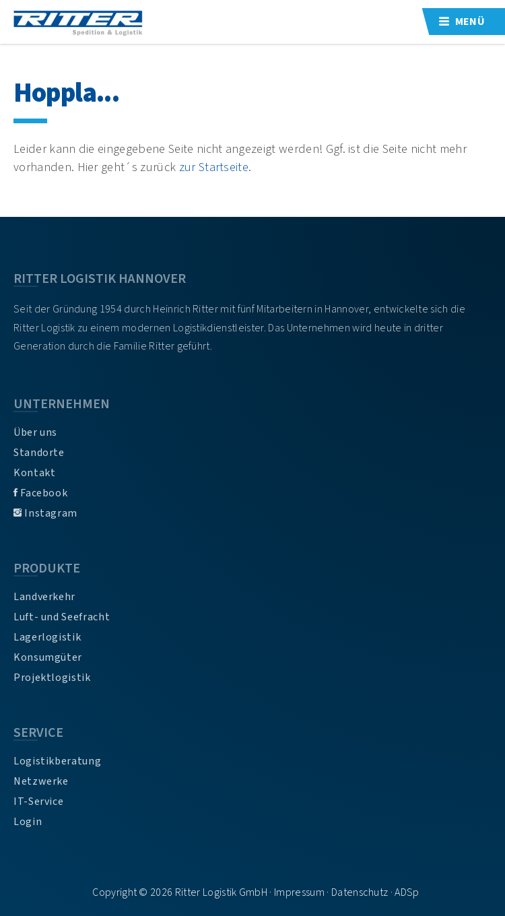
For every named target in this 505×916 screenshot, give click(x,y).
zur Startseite (213, 167)
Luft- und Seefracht (61, 617)
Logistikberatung (57, 761)
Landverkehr (44, 596)
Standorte (39, 452)
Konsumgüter (47, 657)
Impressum (299, 892)
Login (27, 821)
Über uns (35, 432)
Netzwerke (41, 781)
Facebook (40, 493)
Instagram (45, 513)
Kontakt (34, 473)
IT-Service (38, 801)
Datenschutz (360, 892)
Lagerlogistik (47, 637)
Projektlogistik (52, 677)
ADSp (407, 892)
